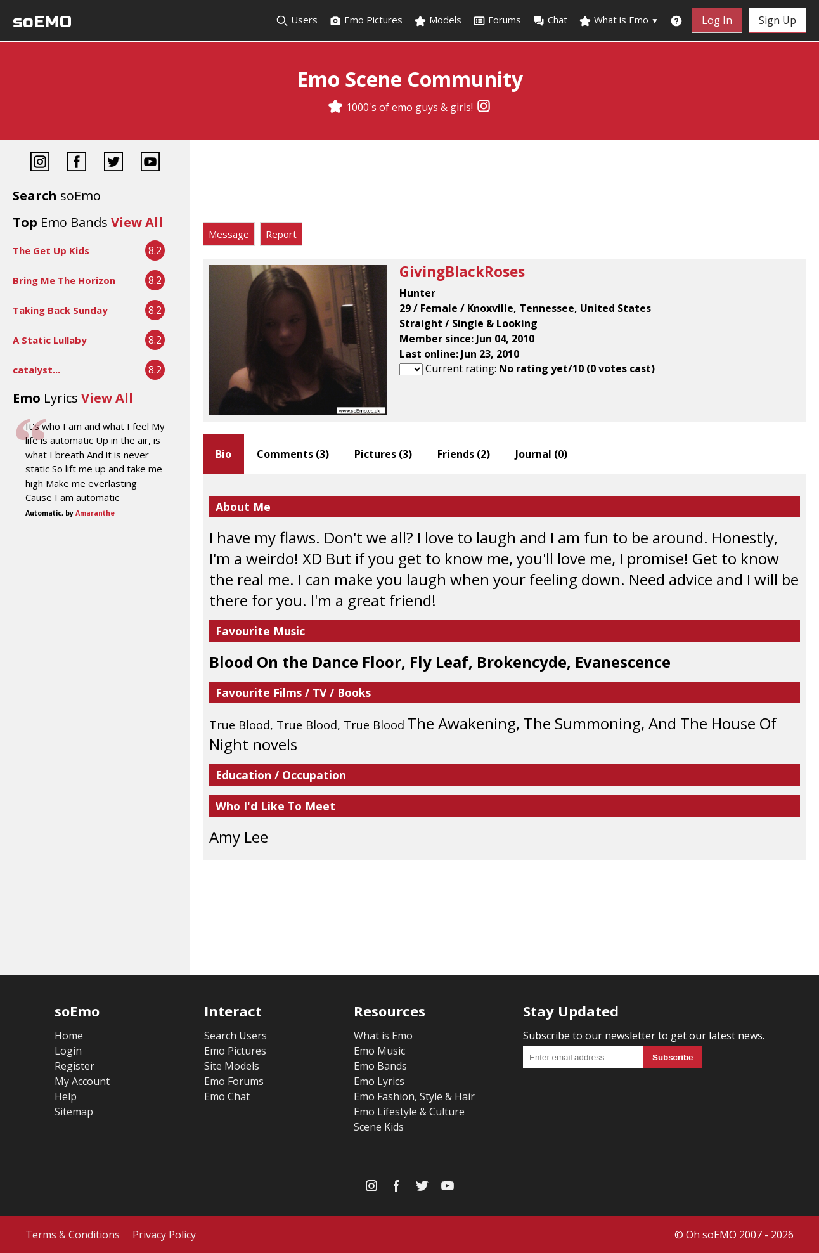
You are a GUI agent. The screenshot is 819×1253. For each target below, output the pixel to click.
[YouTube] (150, 163)
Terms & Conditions (72, 1235)
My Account (82, 1081)
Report (281, 234)
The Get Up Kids (51, 250)
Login (68, 1051)
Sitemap (74, 1112)
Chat (549, 20)
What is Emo (619, 20)
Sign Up (777, 20)
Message (229, 234)
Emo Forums (234, 1081)
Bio (223, 454)
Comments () (293, 454)
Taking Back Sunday (60, 310)
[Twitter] (113, 163)
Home (69, 1035)
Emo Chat (227, 1096)
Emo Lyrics (379, 1081)
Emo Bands (380, 1066)
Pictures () (383, 454)
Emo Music (379, 1051)
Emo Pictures (366, 20)
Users (297, 20)
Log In (717, 20)
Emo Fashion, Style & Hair (414, 1096)
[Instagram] (483, 107)
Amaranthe (95, 513)
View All (137, 222)
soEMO (42, 22)
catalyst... (36, 369)
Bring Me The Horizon (64, 280)
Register (74, 1066)
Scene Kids (379, 1127)
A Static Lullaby (50, 340)
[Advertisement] (504, 184)
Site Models (231, 1066)
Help (66, 1096)
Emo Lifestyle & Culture (409, 1112)
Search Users (235, 1035)
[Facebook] (76, 163)
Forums (497, 20)
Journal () (541, 454)
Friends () (463, 454)
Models (437, 20)
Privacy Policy (164, 1235)
